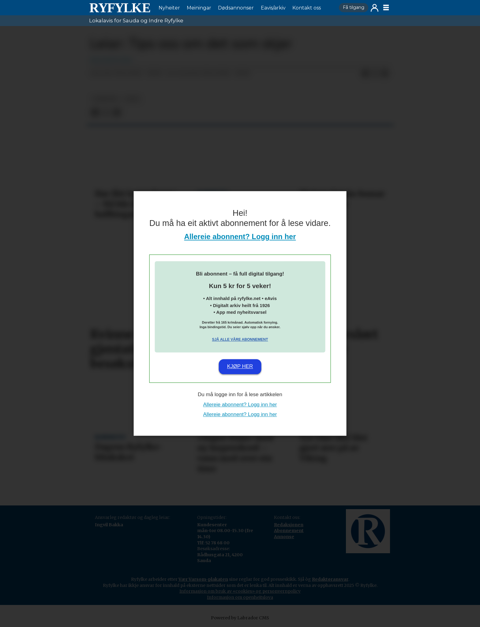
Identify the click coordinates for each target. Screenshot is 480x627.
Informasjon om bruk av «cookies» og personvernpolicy (240, 591)
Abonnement (289, 530)
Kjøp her (240, 366)
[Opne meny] (386, 7)
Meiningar (199, 8)
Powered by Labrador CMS (240, 618)
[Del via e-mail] (384, 73)
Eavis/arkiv (273, 8)
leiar (132, 99)
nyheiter (105, 99)
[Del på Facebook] (365, 73)
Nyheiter (169, 8)
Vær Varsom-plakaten (203, 579)
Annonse (284, 536)
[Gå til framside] (119, 8)
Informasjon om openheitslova (240, 597)
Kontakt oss (306, 8)
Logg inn (374, 8)
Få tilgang (353, 7)
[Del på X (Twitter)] (375, 73)
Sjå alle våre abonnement (240, 339)
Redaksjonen (288, 525)
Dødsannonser (236, 8)
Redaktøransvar (330, 579)
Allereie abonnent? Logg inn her (240, 237)
